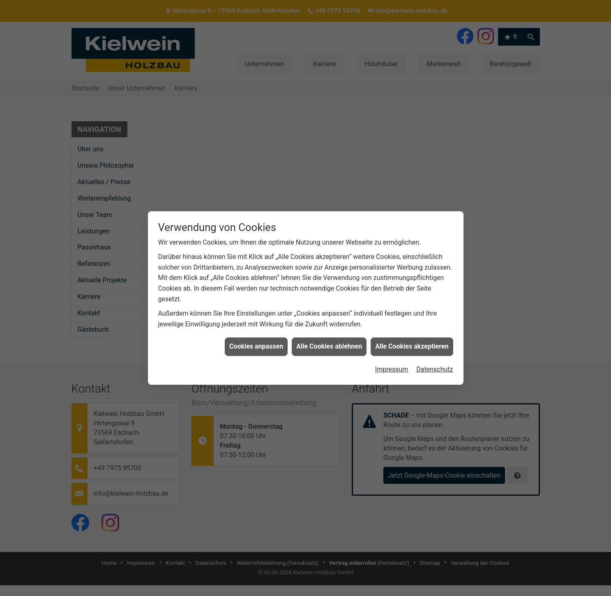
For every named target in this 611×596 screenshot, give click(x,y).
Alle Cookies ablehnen (329, 338)
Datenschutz (434, 361)
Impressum (391, 361)
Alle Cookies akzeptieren (411, 338)
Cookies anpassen (256, 338)
